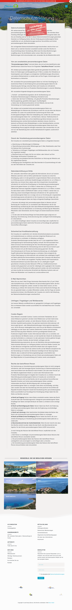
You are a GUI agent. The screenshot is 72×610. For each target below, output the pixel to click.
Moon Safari (51, 602)
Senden (41, 578)
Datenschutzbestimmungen (57, 574)
